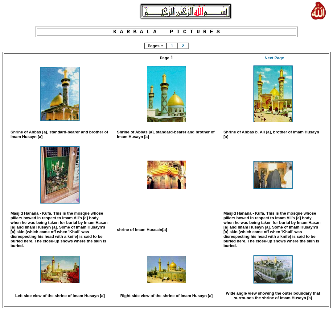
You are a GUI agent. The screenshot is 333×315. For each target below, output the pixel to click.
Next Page (274, 58)
